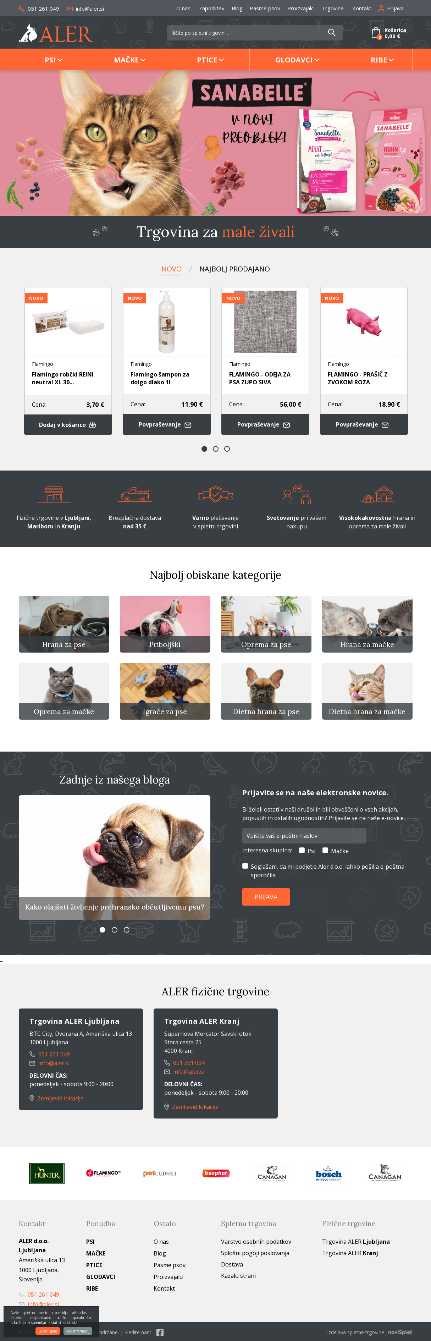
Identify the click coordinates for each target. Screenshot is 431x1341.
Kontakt (361, 8)
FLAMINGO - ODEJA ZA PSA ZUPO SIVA (260, 378)
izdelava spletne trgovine (355, 1331)
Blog (237, 8)
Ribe (379, 60)
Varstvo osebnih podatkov (256, 1240)
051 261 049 (39, 8)
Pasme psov (265, 8)
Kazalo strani (238, 1274)
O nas (183, 8)
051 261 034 (184, 1062)
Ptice (207, 60)
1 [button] (204, 448)
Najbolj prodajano (234, 269)
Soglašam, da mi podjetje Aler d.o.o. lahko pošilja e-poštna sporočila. (327, 870)
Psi (50, 60)
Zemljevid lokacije (56, 1097)
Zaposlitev (212, 8)
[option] (215, 143)
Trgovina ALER (356, 1240)
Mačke (126, 60)
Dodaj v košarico (68, 424)
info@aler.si (85, 8)
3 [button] (227, 448)
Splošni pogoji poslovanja (255, 1251)
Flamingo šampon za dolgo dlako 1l (160, 378)
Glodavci (294, 60)
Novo (171, 269)
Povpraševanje (167, 424)
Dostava (232, 1263)
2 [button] (216, 448)
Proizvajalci (301, 8)
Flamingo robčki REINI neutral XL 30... (63, 378)
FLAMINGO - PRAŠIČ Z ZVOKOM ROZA (358, 378)
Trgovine (333, 8)
